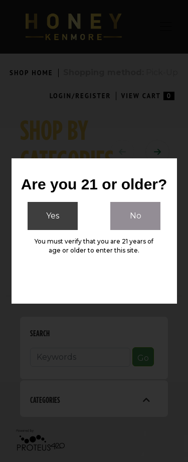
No (135, 215)
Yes (52, 215)
